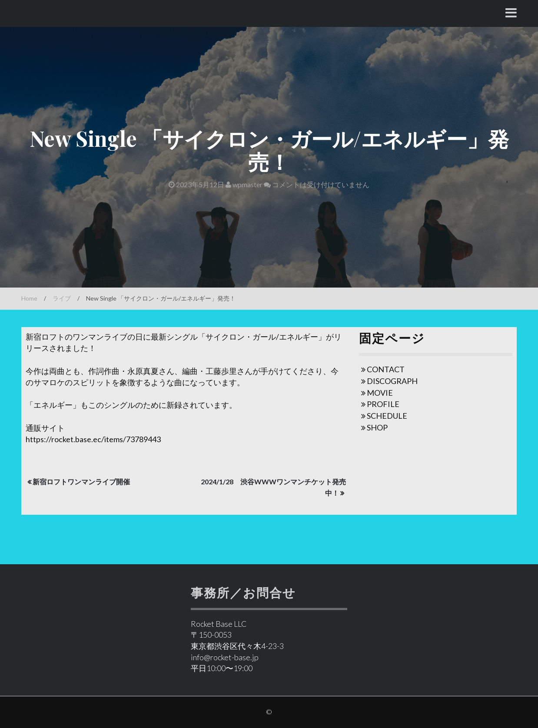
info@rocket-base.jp (225, 657)
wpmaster (244, 184)
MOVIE (380, 392)
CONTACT (386, 369)
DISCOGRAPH (392, 381)
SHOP (377, 427)
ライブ (62, 298)
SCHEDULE (387, 415)
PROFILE (383, 404)
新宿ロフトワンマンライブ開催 (81, 481)
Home (29, 298)
